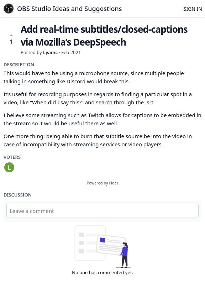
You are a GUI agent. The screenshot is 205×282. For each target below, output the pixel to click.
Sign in (193, 8)
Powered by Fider (102, 183)
